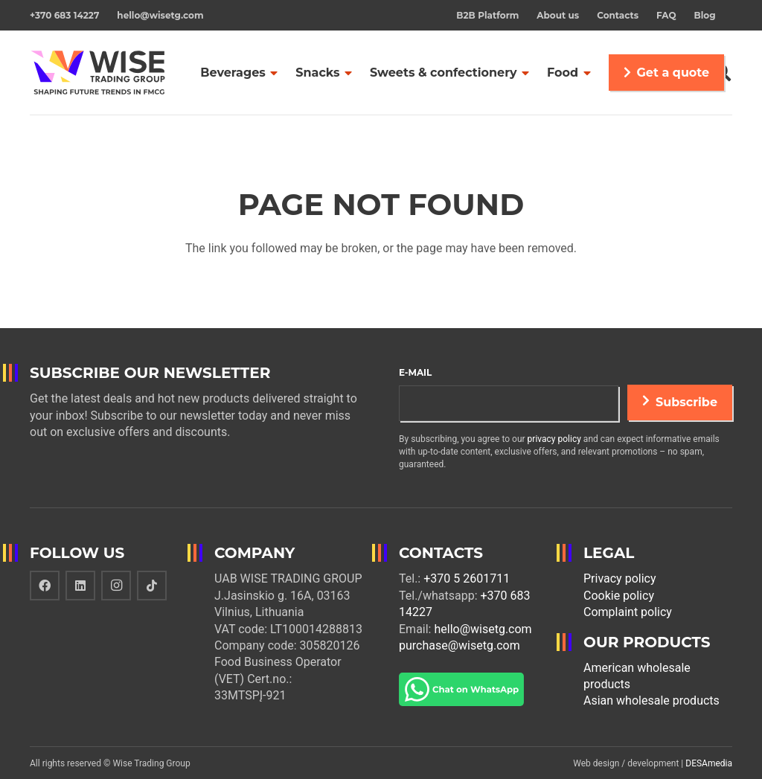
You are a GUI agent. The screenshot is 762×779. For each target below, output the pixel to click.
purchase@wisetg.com (459, 645)
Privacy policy (619, 578)
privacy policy (554, 439)
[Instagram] (116, 585)
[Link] (98, 73)
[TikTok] (152, 585)
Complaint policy (627, 612)
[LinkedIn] (80, 585)
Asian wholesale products (651, 700)
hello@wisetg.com (482, 629)
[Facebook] (45, 585)
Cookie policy (618, 596)
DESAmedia (708, 763)
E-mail (415, 372)
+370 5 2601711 (466, 578)
